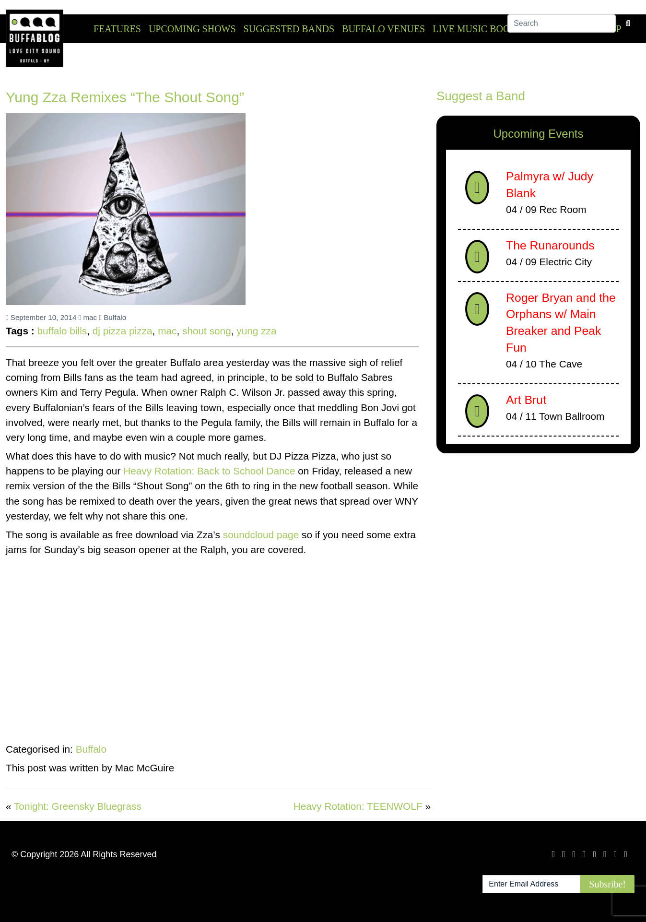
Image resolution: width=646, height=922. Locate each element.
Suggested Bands (289, 29)
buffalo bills (62, 330)
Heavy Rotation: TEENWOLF (358, 806)
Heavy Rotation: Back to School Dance (210, 470)
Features (117, 29)
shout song (206, 330)
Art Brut (526, 399)
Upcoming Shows (192, 29)
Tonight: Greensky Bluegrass (77, 806)
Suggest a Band (480, 96)
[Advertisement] (538, 536)
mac (88, 317)
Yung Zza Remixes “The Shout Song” (125, 97)
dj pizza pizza (123, 330)
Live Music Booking (483, 29)
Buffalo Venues (383, 29)
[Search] (561, 28)
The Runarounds (550, 245)
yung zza (256, 330)
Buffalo (112, 317)
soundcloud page (262, 534)
